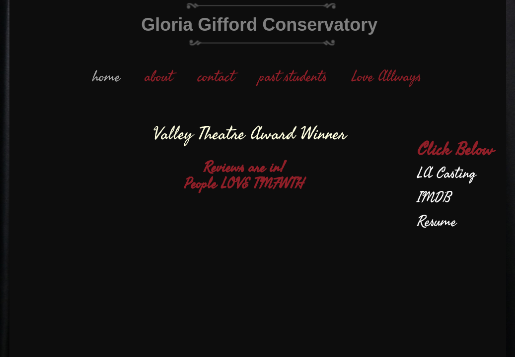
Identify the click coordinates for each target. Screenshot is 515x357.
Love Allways (386, 77)
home (106, 77)
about (159, 77)
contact (216, 77)
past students (293, 77)
